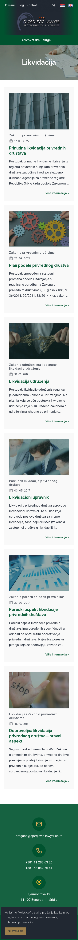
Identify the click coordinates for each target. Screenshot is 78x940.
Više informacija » (57, 193)
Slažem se (15, 931)
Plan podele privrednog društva (39, 265)
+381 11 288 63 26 (38, 862)
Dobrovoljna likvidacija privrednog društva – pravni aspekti (35, 735)
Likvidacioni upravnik (29, 497)
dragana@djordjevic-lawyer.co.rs (39, 836)
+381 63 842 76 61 (38, 868)
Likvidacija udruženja (29, 381)
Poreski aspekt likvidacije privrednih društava (33, 612)
